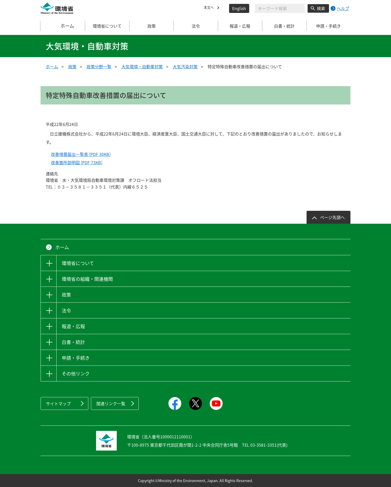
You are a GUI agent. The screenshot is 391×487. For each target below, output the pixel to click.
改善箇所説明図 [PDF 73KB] (76, 162)
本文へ (210, 8)
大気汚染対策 (185, 66)
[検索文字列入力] (280, 8)
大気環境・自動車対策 (142, 66)
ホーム (63, 26)
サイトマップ (58, 403)
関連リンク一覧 (110, 403)
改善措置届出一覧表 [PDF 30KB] (81, 154)
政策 (72, 66)
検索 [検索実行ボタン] (321, 8)
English (239, 8)
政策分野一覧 (99, 66)
